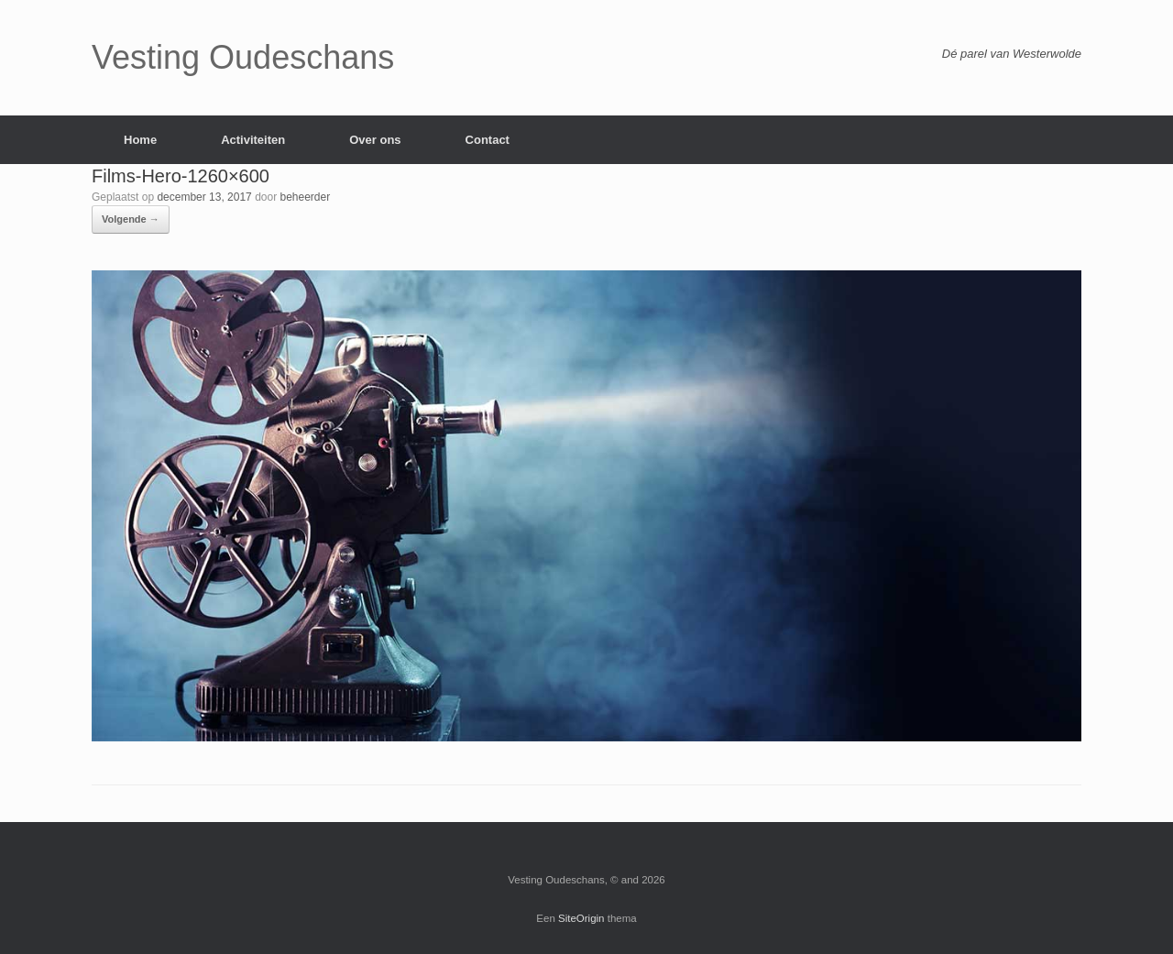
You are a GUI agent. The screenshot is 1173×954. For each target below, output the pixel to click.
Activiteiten (253, 140)
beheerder (305, 197)
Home (140, 140)
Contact (488, 140)
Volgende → (130, 219)
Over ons (374, 140)
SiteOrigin (581, 918)
